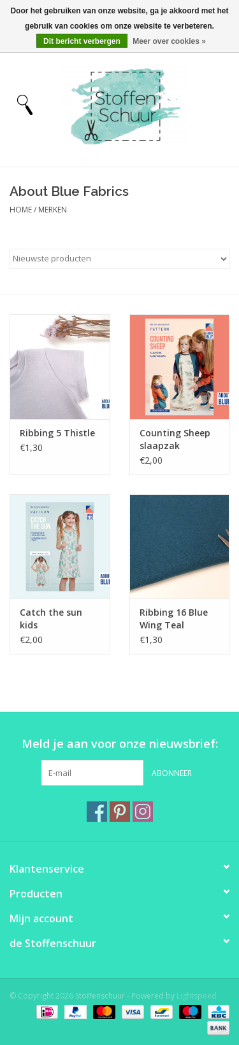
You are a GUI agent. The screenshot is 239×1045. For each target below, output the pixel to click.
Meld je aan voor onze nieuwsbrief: (120, 744)
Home (21, 209)
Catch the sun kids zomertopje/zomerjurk (60, 619)
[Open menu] (25, 104)
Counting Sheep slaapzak (175, 439)
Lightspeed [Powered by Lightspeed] (197, 995)
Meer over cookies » (169, 41)
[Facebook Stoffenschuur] (97, 811)
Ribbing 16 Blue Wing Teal (174, 618)
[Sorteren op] (119, 259)
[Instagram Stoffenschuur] (143, 811)
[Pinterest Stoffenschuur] (120, 811)
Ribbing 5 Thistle (57, 433)
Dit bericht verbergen (81, 41)
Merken (52, 209)
